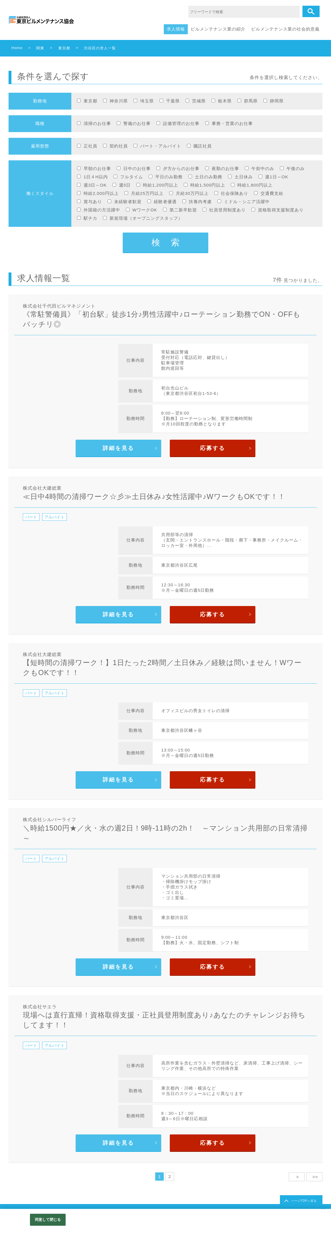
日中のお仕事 (137, 168)
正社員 (90, 146)
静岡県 (277, 100)
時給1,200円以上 (160, 185)
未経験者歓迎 (128, 201)
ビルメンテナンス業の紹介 (218, 29)
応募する (212, 448)
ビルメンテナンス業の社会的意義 (285, 29)
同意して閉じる (48, 1219)
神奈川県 (119, 100)
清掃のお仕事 (97, 123)
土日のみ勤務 (208, 176)
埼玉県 (147, 100)
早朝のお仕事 (97, 168)
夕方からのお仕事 (181, 168)
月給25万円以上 (147, 193)
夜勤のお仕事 (225, 168)
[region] (165, 1222)
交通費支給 (272, 193)
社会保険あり (234, 193)
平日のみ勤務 (169, 176)
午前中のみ (262, 168)
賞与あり (93, 201)
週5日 (125, 185)
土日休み (244, 176)
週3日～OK (95, 185)
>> (314, 1176)
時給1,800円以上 (255, 185)
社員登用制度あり (227, 209)
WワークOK (144, 209)
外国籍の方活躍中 (102, 209)
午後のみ (295, 168)
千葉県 (173, 100)
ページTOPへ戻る (304, 1200)
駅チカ (90, 218)
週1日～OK (276, 176)
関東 (40, 48)
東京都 (64, 48)
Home (17, 48)
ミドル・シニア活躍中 (247, 201)
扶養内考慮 (200, 201)
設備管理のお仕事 (181, 123)
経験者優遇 (165, 201)
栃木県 (225, 100)
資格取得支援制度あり (281, 209)
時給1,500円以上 (207, 185)
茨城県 (199, 100)
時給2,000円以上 (101, 193)
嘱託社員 (202, 146)
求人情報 (176, 29)
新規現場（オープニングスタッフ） (146, 218)
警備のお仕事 (137, 123)
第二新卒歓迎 (183, 209)
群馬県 (251, 100)
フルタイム (131, 176)
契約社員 (119, 146)
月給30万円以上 (192, 193)
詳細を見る (118, 448)
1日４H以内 (96, 176)
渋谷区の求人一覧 (100, 48)
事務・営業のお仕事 (232, 123)
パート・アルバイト (160, 146)
